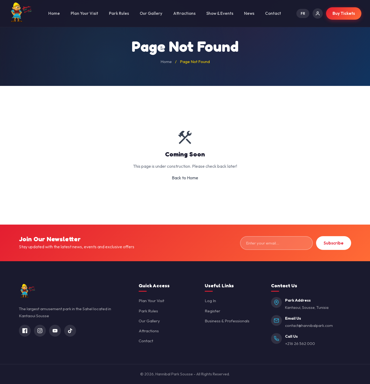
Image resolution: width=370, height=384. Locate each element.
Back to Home (185, 177)
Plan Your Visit (84, 13)
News (249, 13)
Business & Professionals (227, 320)
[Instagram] (40, 331)
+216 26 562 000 (300, 343)
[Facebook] (25, 331)
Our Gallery (151, 13)
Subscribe (334, 243)
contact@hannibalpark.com (309, 325)
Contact (273, 13)
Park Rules (119, 13)
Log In (210, 300)
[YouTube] (55, 331)
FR (303, 13)
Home (54, 13)
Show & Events (219, 13)
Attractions (184, 13)
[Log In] (318, 13)
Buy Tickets (344, 13)
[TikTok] (70, 331)
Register (212, 310)
